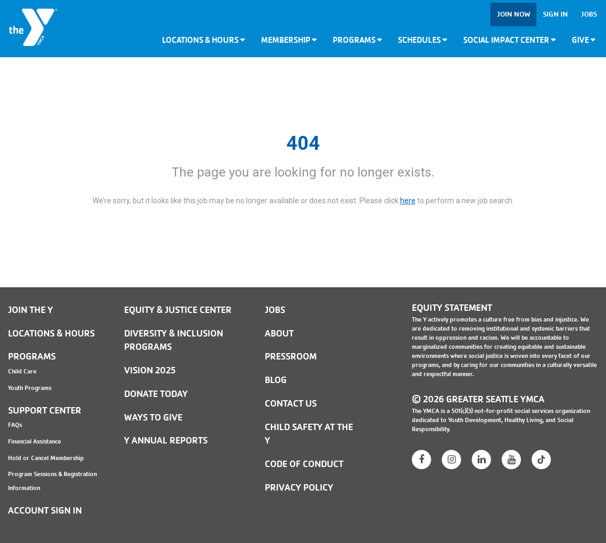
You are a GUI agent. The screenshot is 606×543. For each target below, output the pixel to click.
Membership (289, 40)
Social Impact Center (509, 40)
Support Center (44, 410)
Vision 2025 (149, 370)
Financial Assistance (34, 441)
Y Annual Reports (166, 440)
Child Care (22, 371)
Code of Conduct (304, 464)
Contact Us (291, 403)
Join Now (513, 14)
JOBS (275, 310)
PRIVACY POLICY (299, 487)
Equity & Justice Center (178, 310)
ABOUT (279, 333)
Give (583, 40)
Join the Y (30, 310)
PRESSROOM (291, 356)
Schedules (422, 40)
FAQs (15, 425)
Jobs (589, 14)
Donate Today (156, 394)
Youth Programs (29, 388)
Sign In (555, 14)
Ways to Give (153, 417)
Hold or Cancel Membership (46, 458)
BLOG (276, 380)
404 (303, 143)
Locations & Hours (203, 40)
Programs (357, 40)
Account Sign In (45, 510)
